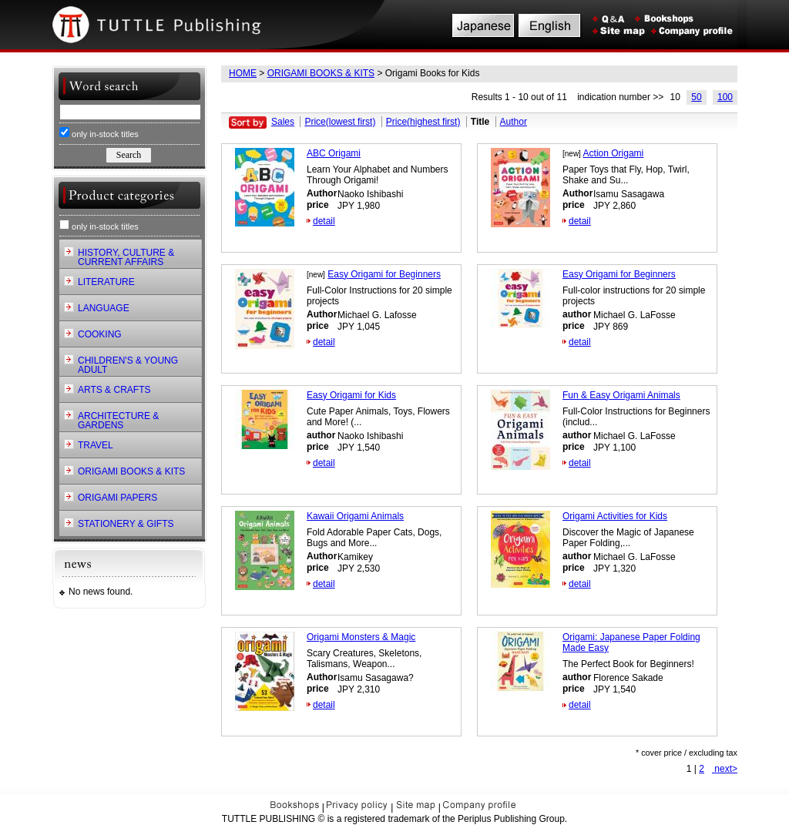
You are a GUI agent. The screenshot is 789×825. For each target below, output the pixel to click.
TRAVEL (95, 445)
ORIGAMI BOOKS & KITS (320, 73)
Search (128, 154)
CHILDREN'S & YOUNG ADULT (128, 365)
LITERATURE (106, 282)
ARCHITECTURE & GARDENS (118, 421)
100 (725, 97)
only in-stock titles (99, 133)
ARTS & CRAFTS (114, 389)
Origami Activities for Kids (614, 516)
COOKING (100, 334)
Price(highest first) (423, 121)
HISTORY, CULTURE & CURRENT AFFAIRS (126, 257)
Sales (282, 121)
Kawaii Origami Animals (355, 516)
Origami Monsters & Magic (361, 637)
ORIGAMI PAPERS (117, 497)
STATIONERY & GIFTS (125, 523)
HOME (243, 73)
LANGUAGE (103, 308)
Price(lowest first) (339, 121)
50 (696, 97)
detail (324, 221)
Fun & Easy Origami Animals (621, 395)
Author (513, 121)
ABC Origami (334, 153)
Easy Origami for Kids (351, 395)
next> (724, 768)
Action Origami (613, 153)
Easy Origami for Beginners (384, 274)
